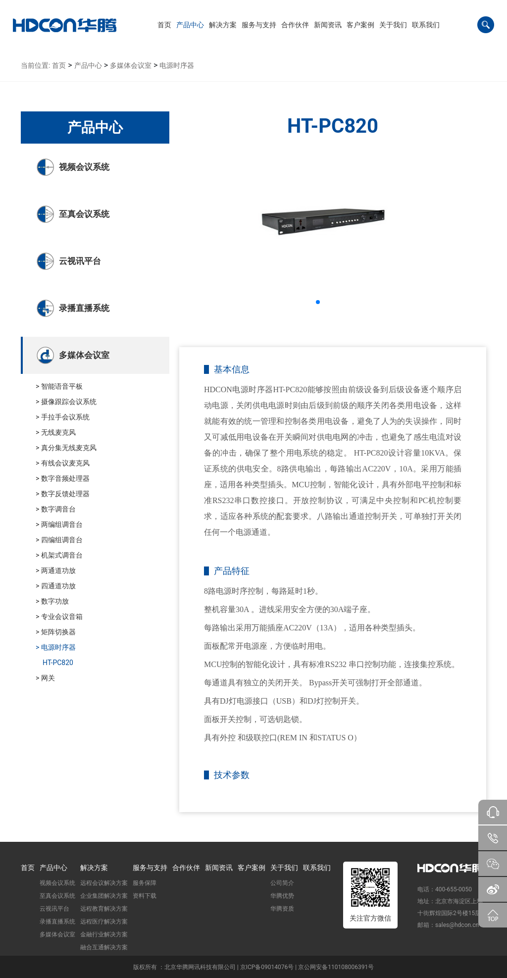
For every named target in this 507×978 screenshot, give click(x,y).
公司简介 (282, 882)
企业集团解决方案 (104, 895)
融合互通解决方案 (104, 947)
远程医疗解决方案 (104, 921)
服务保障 (144, 882)
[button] (190, 25)
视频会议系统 (57, 882)
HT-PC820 (58, 663)
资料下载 (144, 895)
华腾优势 (282, 895)
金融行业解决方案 (104, 934)
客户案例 (251, 868)
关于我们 (284, 868)
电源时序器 (176, 65)
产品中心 (88, 65)
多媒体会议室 (131, 65)
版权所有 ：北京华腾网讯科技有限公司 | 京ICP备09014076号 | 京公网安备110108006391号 (253, 967)
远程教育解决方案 (104, 908)
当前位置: (35, 65)
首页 (59, 65)
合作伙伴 (186, 868)
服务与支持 (150, 868)
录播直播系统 (57, 921)
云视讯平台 (54, 908)
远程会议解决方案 (104, 882)
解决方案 (94, 868)
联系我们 (317, 868)
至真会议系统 (57, 895)
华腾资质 (282, 908)
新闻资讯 (219, 868)
